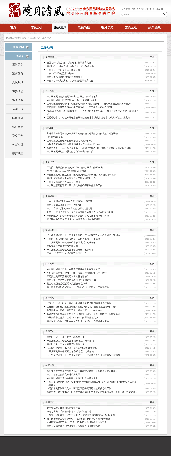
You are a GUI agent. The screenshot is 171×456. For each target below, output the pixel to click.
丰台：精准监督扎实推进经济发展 (63, 374)
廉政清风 (60, 27)
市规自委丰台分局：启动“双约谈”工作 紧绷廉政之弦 (72, 317)
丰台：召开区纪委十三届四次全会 (63, 70)
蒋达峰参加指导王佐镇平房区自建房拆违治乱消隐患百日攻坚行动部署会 (82, 133)
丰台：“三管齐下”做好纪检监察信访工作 (67, 253)
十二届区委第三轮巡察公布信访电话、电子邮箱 (70, 249)
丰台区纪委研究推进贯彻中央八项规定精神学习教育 (72, 96)
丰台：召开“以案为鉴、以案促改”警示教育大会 (70, 80)
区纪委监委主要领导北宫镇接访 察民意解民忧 (69, 140)
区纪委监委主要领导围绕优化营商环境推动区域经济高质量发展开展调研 (82, 371)
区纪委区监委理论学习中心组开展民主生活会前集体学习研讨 (77, 273)
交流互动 (131, 27)
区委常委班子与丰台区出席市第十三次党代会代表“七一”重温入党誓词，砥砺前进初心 (89, 148)
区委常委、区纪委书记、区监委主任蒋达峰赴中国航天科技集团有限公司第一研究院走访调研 (92, 392)
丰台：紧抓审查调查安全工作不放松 (64, 205)
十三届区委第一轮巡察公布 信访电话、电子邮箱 (70, 351)
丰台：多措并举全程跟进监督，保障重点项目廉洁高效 (73, 426)
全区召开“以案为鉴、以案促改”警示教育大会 (69, 62)
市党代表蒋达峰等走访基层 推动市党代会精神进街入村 (74, 144)
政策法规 (154, 27)
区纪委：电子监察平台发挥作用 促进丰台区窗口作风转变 (75, 167)
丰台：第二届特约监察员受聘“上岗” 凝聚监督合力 (71, 280)
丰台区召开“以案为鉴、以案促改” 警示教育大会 (70, 66)
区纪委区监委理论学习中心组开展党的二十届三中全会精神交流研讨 (80, 107)
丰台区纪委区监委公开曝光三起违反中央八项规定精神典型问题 (78, 215)
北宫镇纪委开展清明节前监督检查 (63, 408)
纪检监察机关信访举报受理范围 (62, 246)
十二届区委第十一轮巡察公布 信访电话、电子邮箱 (71, 242)
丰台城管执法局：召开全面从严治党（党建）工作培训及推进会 (78, 321)
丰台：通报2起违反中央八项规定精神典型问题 (69, 201)
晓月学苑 (107, 27)
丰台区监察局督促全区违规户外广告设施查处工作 (71, 178)
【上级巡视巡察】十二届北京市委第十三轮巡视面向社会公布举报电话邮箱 (83, 235)
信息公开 (37, 27)
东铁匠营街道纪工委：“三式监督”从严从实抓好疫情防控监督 (76, 422)
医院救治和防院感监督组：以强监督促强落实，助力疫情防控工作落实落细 (83, 314)
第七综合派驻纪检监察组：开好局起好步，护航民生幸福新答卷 (78, 287)
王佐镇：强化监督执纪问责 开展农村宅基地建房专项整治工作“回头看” (81, 415)
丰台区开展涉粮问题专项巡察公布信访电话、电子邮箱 (73, 239)
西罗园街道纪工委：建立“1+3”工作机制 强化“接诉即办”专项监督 (78, 418)
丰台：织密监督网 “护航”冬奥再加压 (65, 77)
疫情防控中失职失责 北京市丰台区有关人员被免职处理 (74, 219)
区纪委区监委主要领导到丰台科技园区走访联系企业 (72, 378)
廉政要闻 (18, 47)
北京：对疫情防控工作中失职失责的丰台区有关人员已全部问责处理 (80, 212)
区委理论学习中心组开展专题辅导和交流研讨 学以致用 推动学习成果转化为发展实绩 (88, 117)
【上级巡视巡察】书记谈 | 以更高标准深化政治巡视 (72, 348)
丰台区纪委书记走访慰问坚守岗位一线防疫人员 (70, 151)
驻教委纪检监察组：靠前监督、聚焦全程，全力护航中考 (74, 310)
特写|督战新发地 (55, 137)
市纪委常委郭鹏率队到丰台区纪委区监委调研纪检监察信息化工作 (79, 388)
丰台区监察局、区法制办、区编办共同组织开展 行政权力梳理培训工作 (81, 174)
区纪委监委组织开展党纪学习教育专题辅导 (68, 276)
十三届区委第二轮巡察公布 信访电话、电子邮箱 (70, 340)
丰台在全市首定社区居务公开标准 (63, 182)
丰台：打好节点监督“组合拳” (61, 73)
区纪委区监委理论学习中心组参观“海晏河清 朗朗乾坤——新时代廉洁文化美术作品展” (89, 103)
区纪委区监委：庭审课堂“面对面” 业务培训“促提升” (72, 100)
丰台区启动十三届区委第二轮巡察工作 (65, 337)
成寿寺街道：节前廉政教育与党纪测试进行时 (69, 411)
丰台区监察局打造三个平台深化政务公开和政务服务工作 (74, 185)
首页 (13, 27)
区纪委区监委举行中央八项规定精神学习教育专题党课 (73, 269)
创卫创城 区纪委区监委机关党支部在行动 (67, 283)
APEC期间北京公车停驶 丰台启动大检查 (66, 171)
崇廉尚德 (84, 27)
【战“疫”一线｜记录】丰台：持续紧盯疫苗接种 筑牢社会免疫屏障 (79, 303)
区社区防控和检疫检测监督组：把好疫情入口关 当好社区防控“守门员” (81, 306)
